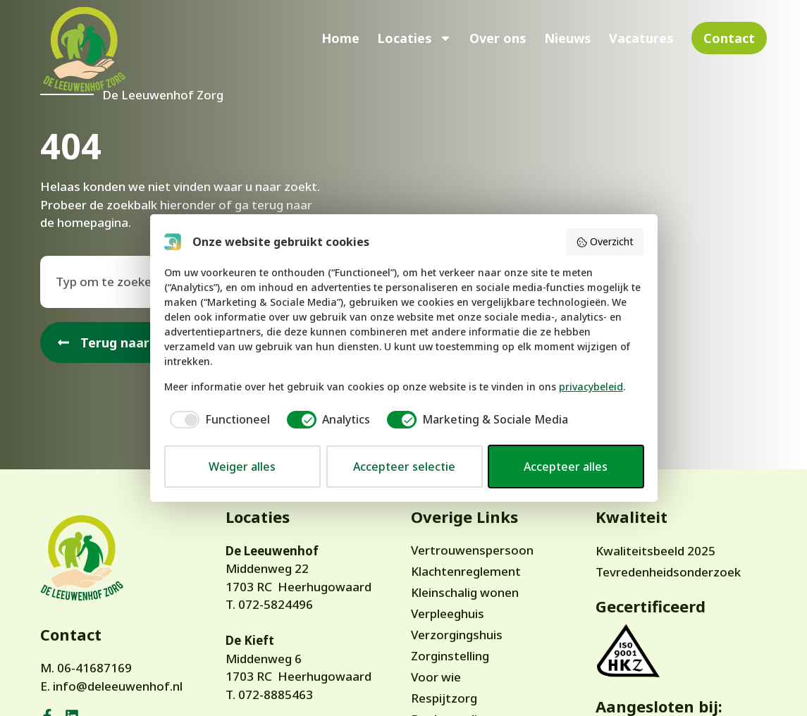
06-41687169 (94, 668)
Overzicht (605, 241)
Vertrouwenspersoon (472, 550)
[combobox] (142, 282)
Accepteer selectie (404, 466)
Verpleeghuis (447, 613)
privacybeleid (591, 386)
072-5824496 (275, 604)
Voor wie (436, 677)
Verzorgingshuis (457, 634)
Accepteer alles (566, 466)
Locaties (414, 38)
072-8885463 (275, 694)
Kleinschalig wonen (465, 592)
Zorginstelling (450, 656)
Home (340, 38)
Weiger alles (242, 466)
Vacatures (641, 38)
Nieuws (567, 38)
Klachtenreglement (466, 571)
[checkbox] (217, 419)
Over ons (497, 38)
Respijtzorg (444, 698)
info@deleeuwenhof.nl (118, 686)
